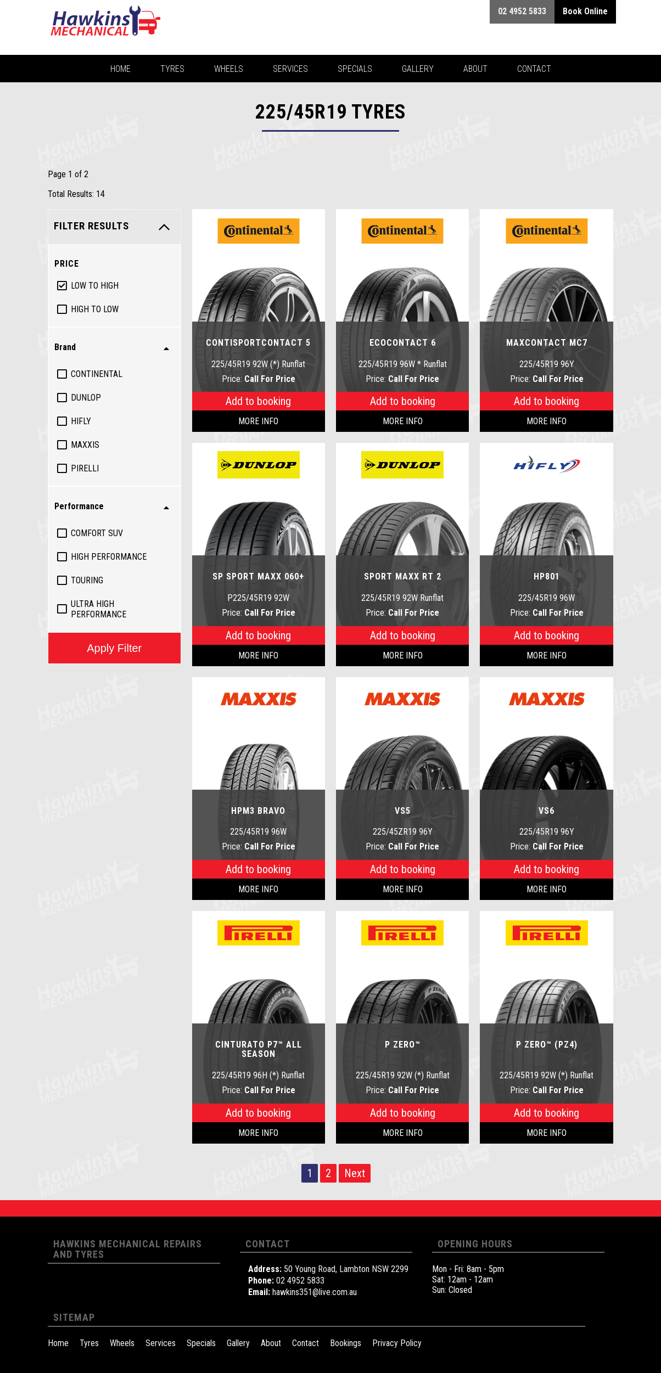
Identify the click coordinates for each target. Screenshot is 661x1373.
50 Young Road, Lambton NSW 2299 (346, 1269)
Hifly (81, 421)
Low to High (95, 285)
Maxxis (85, 445)
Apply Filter (114, 648)
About (271, 1343)
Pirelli (85, 468)
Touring (87, 580)
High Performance (109, 557)
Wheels (122, 1343)
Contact (305, 1343)
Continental (96, 374)
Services (160, 1343)
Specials (201, 1343)
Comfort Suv (97, 533)
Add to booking (258, 401)
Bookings (345, 1343)
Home (58, 1343)
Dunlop (86, 397)
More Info (258, 421)
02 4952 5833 (300, 1280)
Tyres (89, 1343)
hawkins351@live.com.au (314, 1292)
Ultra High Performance (98, 609)
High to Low (95, 309)
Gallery (238, 1343)
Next (354, 1173)
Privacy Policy (397, 1343)
